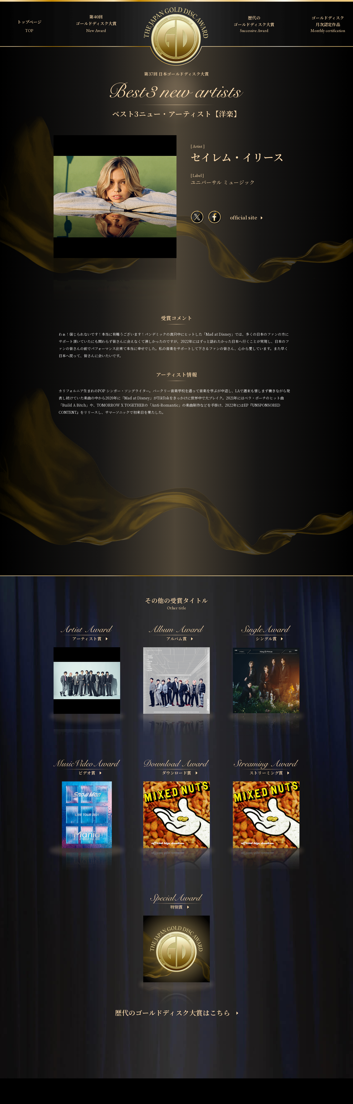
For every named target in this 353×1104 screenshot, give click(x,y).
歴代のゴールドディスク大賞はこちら (176, 1012)
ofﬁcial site (246, 217)
